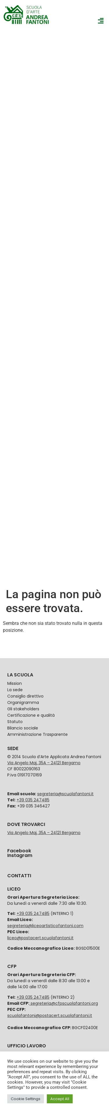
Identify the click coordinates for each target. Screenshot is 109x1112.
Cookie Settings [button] (25, 1099)
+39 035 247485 (33, 800)
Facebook (19, 850)
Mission (14, 683)
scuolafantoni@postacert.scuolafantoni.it (49, 1015)
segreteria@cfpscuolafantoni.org (63, 1003)
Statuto (15, 722)
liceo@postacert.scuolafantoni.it (40, 938)
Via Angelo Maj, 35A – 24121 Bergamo (44, 763)
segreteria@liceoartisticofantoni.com (45, 926)
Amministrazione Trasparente (37, 734)
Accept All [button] (59, 1099)
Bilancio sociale (22, 728)
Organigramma (23, 702)
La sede (15, 690)
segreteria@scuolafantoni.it (65, 794)
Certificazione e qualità (31, 715)
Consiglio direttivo (25, 696)
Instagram (19, 855)
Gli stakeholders (23, 709)
